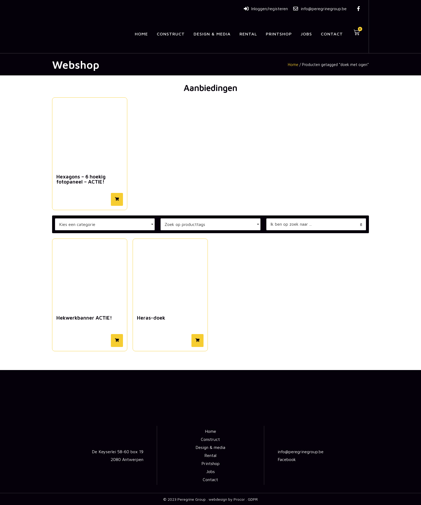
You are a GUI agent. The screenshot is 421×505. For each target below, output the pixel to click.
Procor (239, 499)
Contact (332, 33)
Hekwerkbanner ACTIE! (84, 318)
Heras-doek (151, 318)
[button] (117, 199)
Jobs (306, 33)
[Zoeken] (311, 224)
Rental (248, 33)
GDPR (253, 499)
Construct (171, 33)
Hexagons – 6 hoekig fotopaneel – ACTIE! (81, 179)
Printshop (279, 33)
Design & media (212, 33)
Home (141, 33)
